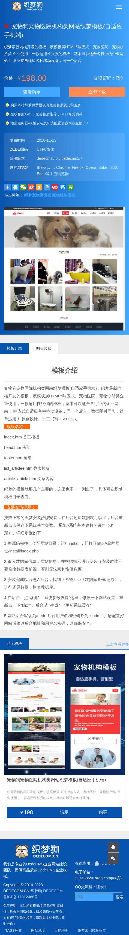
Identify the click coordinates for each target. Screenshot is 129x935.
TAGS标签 (13, 930)
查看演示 (32, 92)
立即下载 (97, 92)
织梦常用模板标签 (92, 930)
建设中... (103, 887)
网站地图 (38, 930)
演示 (64, 812)
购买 (103, 812)
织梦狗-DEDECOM (47, 891)
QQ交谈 (105, 863)
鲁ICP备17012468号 (20, 897)
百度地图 (61, 930)
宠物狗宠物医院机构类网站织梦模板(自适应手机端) (56, 779)
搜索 (119, 897)
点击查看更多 (117, 644)
